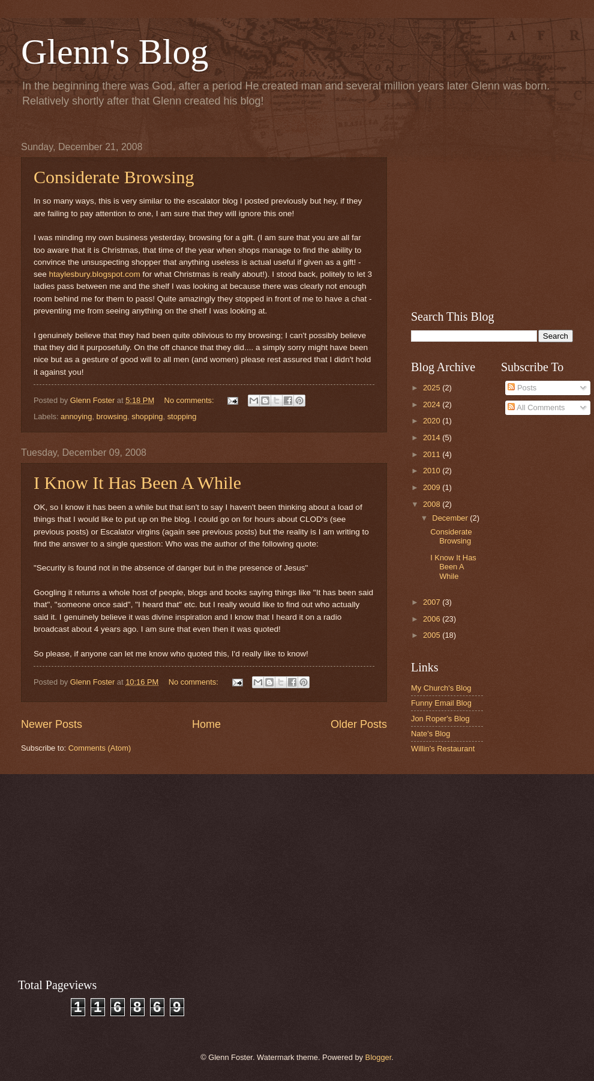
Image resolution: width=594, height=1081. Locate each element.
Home (206, 724)
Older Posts (359, 724)
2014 (432, 437)
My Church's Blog (441, 687)
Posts (522, 387)
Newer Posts (51, 724)
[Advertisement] (492, 217)
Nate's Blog (430, 733)
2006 (432, 618)
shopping (147, 416)
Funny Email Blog (441, 702)
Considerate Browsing (114, 177)
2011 (432, 454)
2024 (432, 404)
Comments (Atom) (99, 747)
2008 (432, 504)
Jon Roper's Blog (440, 718)
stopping (182, 416)
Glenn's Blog (114, 51)
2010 (432, 470)
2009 (432, 487)
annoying (76, 416)
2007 (432, 602)
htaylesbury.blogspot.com (94, 274)
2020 (432, 420)
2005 (432, 635)
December (451, 517)
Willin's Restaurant (443, 748)
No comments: (190, 400)
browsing (112, 416)
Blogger (378, 1057)
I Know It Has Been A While (137, 482)
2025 (432, 387)
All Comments (536, 407)
